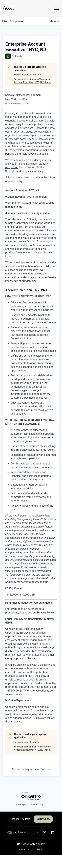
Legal (40, 849)
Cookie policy (37, 804)
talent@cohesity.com (42, 690)
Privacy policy (22, 804)
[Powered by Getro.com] (31, 796)
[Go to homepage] (8, 8)
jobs (4, 21)
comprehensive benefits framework (32, 563)
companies (16, 21)
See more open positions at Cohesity (31, 769)
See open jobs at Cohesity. (27, 74)
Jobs (35, 832)
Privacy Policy (45, 612)
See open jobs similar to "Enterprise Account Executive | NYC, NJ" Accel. (32, 81)
